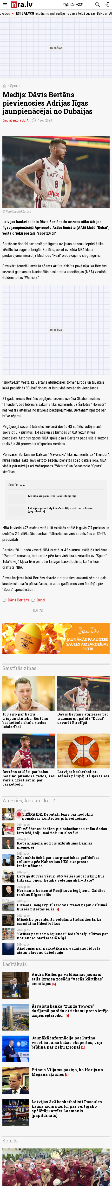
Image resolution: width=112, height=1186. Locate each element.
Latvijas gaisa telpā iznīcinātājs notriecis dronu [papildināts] (60, 510)
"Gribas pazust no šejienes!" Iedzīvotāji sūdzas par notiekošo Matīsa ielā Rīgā (62, 936)
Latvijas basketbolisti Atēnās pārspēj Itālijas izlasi (83, 773)
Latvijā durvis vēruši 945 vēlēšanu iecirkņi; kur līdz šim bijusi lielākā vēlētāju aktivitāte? (60, 878)
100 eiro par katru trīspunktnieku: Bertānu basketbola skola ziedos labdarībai (25, 720)
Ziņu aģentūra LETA (15, 120)
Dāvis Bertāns (15, 600)
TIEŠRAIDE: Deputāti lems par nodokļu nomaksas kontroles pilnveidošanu (57, 816)
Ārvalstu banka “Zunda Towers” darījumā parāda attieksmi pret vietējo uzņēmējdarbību (70, 1011)
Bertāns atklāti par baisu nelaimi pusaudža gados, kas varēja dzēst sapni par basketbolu (28, 777)
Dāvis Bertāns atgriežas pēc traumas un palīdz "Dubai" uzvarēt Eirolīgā (82, 718)
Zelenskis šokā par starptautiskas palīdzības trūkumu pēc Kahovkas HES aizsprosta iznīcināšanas (58, 861)
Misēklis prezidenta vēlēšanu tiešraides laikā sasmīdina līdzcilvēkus (59, 921)
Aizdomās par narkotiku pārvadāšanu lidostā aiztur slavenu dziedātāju (58, 950)
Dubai (38, 600)
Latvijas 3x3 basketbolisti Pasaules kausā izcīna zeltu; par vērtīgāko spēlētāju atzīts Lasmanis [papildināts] (67, 1108)
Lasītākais (14, 964)
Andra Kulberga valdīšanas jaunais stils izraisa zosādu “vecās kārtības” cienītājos (68, 979)
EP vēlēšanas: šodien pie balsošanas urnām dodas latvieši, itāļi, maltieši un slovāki (62, 830)
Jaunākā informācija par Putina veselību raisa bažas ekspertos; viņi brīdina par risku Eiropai (67, 1042)
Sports (15, 86)
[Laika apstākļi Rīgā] (73, 4)
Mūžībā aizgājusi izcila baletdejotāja (52, 496)
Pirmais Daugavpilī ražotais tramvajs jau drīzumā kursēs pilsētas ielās (62, 907)
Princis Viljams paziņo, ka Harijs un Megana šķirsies (67, 1072)
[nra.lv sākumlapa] (22, 4)
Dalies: (38, 611)
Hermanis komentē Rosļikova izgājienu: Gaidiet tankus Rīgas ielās (61, 892)
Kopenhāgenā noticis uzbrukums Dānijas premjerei (54, 845)
